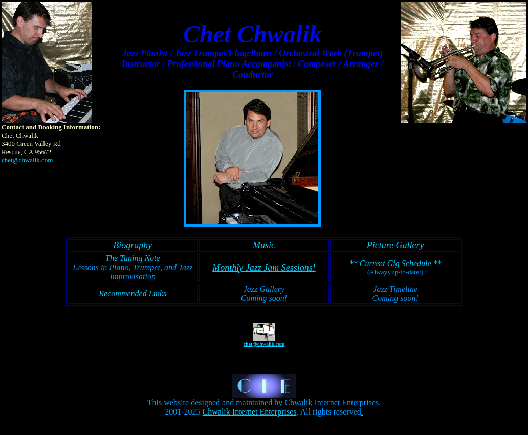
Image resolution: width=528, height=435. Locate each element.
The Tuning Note (132, 258)
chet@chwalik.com (27, 160)
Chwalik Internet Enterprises (250, 411)
